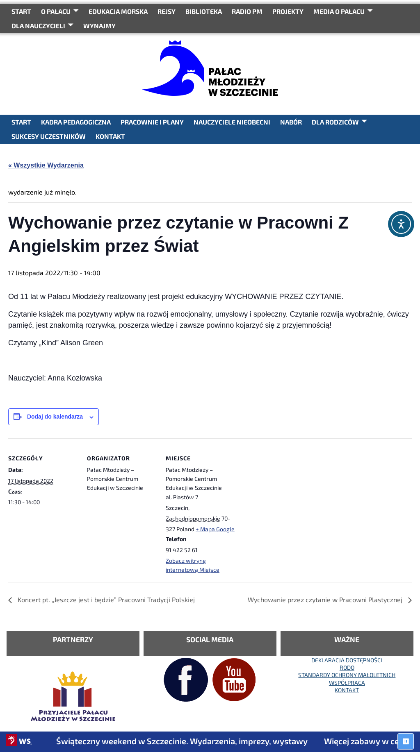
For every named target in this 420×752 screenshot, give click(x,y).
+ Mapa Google (215, 528)
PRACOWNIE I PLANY (152, 122)
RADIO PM (247, 11)
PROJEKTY (288, 11)
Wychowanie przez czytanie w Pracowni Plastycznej (326, 599)
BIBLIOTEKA (203, 11)
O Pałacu (56, 11)
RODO (347, 667)
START (21, 11)
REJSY (167, 11)
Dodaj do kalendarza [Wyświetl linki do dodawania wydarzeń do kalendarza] (55, 416)
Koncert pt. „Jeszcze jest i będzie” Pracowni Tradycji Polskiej (105, 599)
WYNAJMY (99, 25)
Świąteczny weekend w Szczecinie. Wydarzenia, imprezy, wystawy (190, 741)
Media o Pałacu (339, 11)
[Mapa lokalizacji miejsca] (287, 494)
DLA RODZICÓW (335, 122)
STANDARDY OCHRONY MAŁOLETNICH (346, 674)
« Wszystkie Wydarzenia (46, 165)
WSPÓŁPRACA (347, 682)
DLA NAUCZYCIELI (38, 25)
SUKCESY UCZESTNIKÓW (48, 136)
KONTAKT (110, 136)
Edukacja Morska (118, 11)
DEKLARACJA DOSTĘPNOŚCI (346, 660)
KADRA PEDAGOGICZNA (76, 122)
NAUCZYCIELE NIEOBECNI (232, 122)
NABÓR (291, 122)
